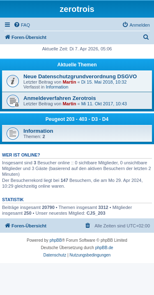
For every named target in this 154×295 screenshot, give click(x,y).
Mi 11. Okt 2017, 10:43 (104, 103)
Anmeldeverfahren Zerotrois (59, 98)
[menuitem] (22, 25)
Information (57, 86)
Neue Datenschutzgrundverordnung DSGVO (80, 76)
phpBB (56, 240)
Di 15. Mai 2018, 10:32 (104, 81)
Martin (69, 81)
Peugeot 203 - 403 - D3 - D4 (77, 119)
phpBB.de (104, 247)
